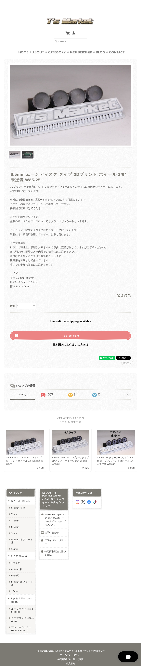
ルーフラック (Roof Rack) (22, 602)
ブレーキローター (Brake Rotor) (21, 621)
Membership (81, 45)
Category (57, 45)
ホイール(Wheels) (21, 493)
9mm (14, 525)
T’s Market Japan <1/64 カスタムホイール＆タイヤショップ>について (55, 512)
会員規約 (70, 656)
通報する (127, 355)
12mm (14, 541)
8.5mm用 (16, 561)
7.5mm (15, 513)
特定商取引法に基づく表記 (55, 546)
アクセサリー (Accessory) (21, 592)
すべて (22, 387)
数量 (12, 298)
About (38, 45)
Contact (117, 45)
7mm (14, 506)
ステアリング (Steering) (22, 612)
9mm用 (15, 568)
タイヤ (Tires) (18, 548)
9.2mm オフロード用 (22, 533)
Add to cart (71, 328)
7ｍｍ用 (15, 555)
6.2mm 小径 (18, 500)
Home (23, 45)
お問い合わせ (52, 525)
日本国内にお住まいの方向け (70, 337)
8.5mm (15, 519)
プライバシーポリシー (55, 534)
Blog (100, 45)
